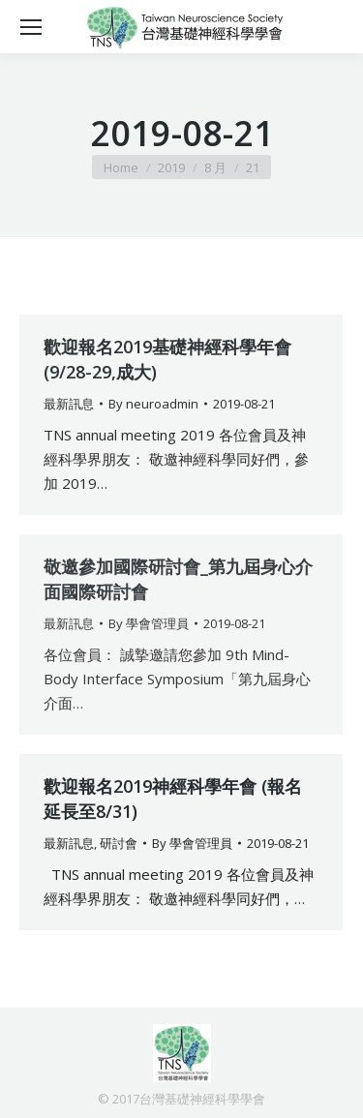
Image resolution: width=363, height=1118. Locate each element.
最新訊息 (69, 403)
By (153, 403)
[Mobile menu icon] (31, 27)
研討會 (118, 843)
